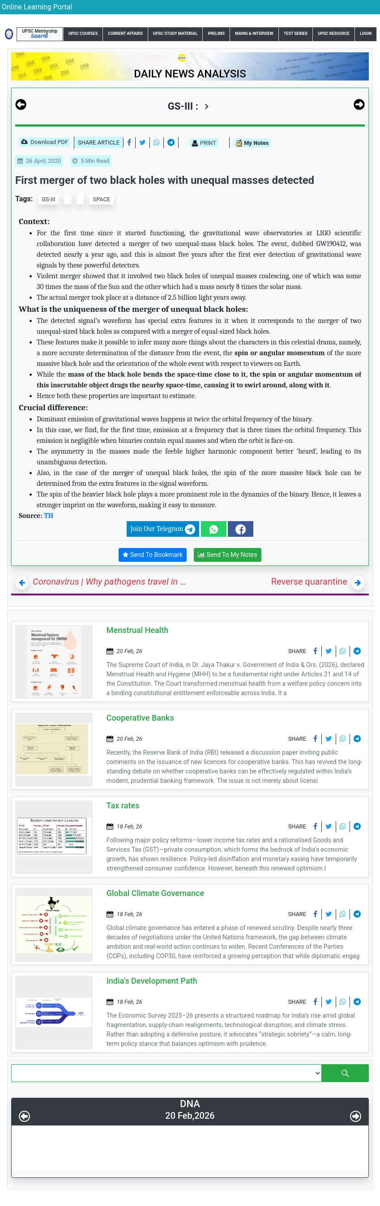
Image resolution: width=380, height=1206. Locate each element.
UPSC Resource (334, 33)
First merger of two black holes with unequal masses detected (164, 180)
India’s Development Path (152, 980)
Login (365, 33)
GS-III (48, 199)
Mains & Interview (254, 33)
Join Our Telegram (163, 529)
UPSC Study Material (175, 33)
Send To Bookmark (153, 555)
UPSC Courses (83, 33)
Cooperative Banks (140, 717)
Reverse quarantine (309, 581)
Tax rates (123, 805)
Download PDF (44, 143)
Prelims (216, 33)
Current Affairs (125, 33)
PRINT (204, 143)
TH (48, 516)
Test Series (295, 33)
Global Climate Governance (155, 893)
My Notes (252, 143)
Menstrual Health (138, 630)
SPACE (101, 199)
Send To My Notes (227, 555)
